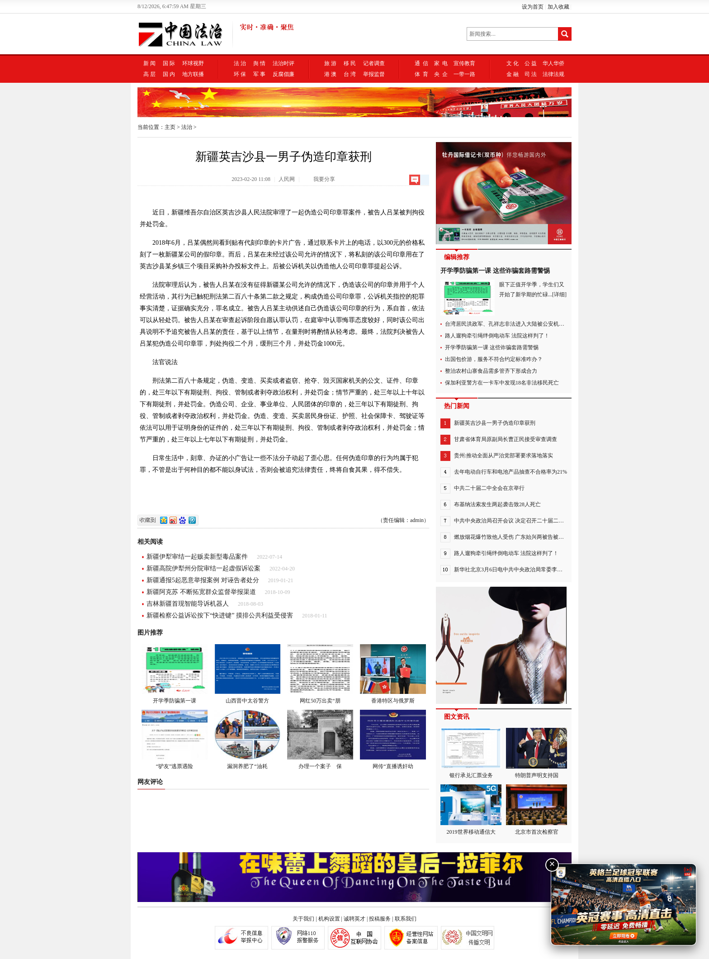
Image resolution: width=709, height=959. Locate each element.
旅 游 (330, 63)
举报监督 (374, 74)
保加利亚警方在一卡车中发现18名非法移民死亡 (502, 383)
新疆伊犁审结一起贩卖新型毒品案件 (197, 556)
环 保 (240, 74)
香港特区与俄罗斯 (393, 674)
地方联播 (193, 74)
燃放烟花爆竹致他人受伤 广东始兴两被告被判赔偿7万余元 (524, 537)
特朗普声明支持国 (536, 753)
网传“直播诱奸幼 (393, 739)
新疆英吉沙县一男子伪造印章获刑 (494, 423)
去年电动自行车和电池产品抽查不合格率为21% (510, 472)
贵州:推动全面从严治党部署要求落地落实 (503, 455)
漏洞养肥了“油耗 (247, 739)
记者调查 (374, 63)
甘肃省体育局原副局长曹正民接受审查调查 (505, 439)
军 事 (259, 74)
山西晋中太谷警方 (247, 674)
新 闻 (149, 63)
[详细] (559, 294)
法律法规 (553, 74)
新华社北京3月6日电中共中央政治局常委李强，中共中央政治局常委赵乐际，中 (549, 569)
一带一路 (464, 74)
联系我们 (405, 919)
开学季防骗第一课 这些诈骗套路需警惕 (495, 270)
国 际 (169, 63)
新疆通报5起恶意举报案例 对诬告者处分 (203, 580)
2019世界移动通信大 (470, 809)
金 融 (512, 74)
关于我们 (303, 919)
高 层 (149, 74)
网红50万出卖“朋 (320, 674)
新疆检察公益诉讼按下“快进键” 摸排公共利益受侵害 (220, 615)
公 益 (531, 63)
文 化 (512, 63)
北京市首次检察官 (536, 809)
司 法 (531, 74)
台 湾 (350, 74)
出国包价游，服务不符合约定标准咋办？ (494, 359)
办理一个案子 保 (320, 739)
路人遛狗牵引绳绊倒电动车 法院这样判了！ (497, 335)
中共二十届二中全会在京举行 (489, 488)
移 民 (350, 63)
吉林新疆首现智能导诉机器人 (188, 603)
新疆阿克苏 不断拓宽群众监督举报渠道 (201, 592)
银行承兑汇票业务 (470, 753)
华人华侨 (553, 63)
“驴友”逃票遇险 (175, 739)
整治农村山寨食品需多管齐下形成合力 (491, 371)
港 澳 (330, 74)
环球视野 (193, 63)
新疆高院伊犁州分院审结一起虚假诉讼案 (203, 568)
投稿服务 (380, 919)
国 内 (169, 74)
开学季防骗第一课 (175, 674)
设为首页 (533, 7)
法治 (186, 127)
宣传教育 (464, 63)
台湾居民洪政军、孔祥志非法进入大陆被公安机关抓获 (510, 324)
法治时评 (283, 63)
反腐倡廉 (283, 74)
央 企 (441, 74)
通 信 (421, 63)
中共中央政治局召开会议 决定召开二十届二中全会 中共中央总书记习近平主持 (547, 520)
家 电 (441, 63)
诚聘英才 (354, 919)
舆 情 (259, 63)
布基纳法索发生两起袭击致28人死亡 (497, 504)
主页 (170, 127)
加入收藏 (558, 7)
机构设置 (329, 919)
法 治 (240, 63)
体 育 (421, 74)
